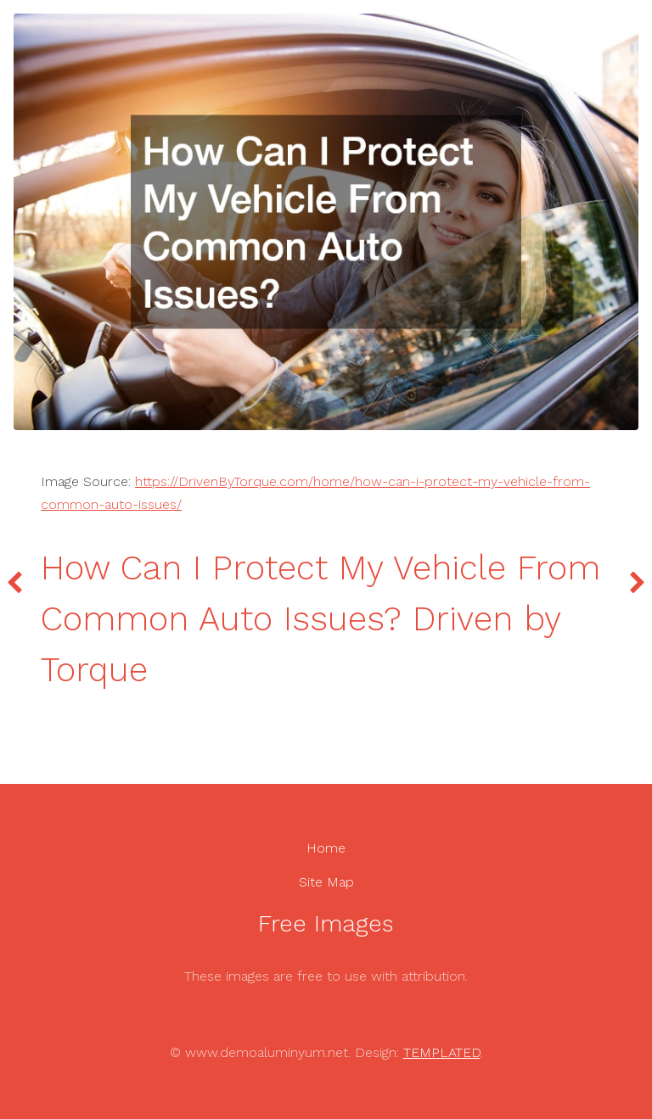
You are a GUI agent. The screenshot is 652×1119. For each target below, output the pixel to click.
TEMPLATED (442, 1052)
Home (326, 848)
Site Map (326, 882)
